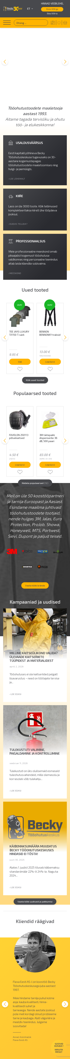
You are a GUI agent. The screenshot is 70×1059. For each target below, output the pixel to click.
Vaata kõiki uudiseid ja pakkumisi (35, 858)
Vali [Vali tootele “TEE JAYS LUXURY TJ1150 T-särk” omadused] (20, 302)
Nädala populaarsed (35, 428)
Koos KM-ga (52, 9)
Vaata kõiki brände (35, 539)
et (30, 8)
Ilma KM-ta (52, 13)
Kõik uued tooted (35, 321)
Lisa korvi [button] (50, 301)
